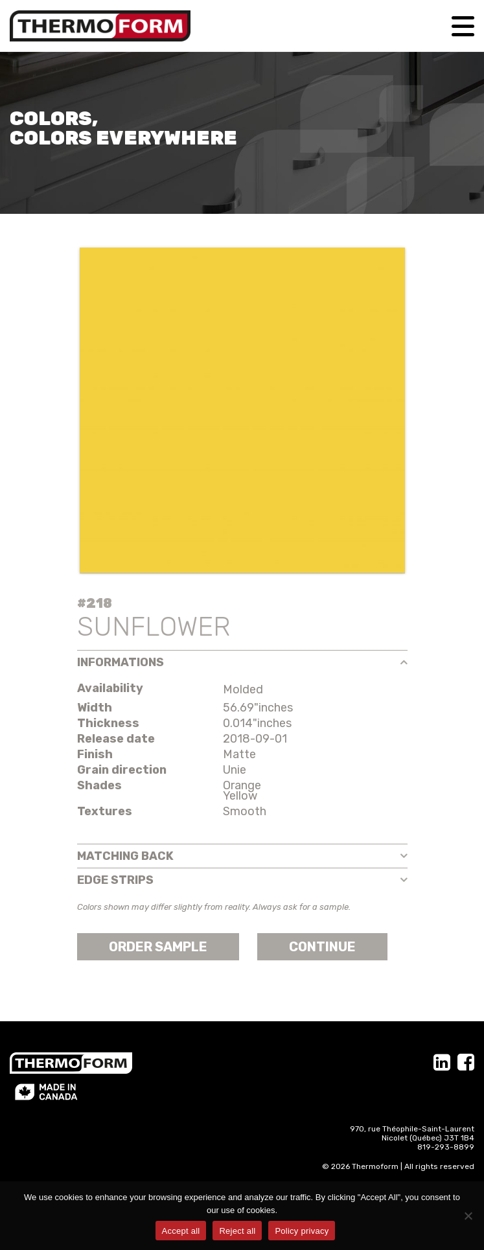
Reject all (237, 1231)
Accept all (181, 1231)
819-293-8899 (445, 1147)
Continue (322, 947)
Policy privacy (301, 1231)
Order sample (158, 947)
